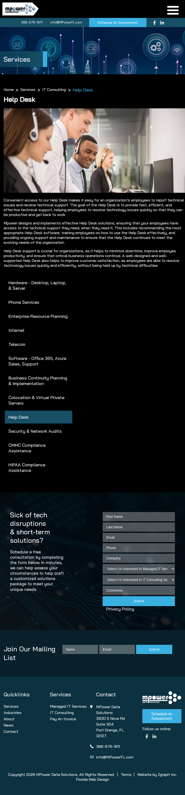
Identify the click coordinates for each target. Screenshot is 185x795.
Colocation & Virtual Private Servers (36, 400)
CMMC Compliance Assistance (27, 447)
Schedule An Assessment (118, 22)
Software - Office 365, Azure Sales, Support (37, 361)
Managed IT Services (68, 706)
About (9, 718)
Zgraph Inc (167, 774)
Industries (12, 712)
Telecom (16, 344)
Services (27, 89)
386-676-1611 (31, 22)
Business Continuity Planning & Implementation (37, 380)
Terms (126, 774)
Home (9, 89)
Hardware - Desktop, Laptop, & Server (37, 285)
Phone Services (23, 302)
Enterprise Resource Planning (38, 316)
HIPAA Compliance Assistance (26, 467)
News (8, 725)
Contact (11, 731)
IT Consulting (54, 89)
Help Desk (18, 417)
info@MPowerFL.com (66, 22)
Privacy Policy (120, 609)
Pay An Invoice (63, 718)
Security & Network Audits (35, 431)
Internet (16, 330)
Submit (138, 601)
